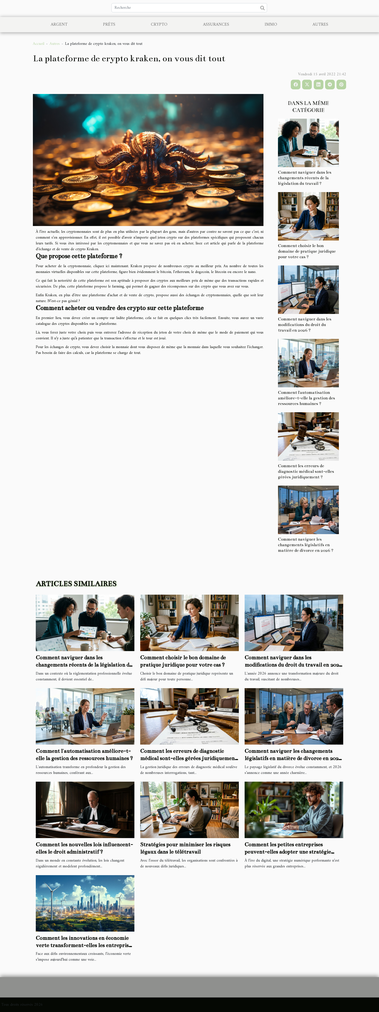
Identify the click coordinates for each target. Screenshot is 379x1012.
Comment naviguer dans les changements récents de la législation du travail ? (304, 178)
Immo (271, 24)
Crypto (159, 24)
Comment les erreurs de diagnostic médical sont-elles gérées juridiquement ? (306, 471)
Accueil (38, 43)
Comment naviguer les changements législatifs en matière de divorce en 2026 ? (305, 545)
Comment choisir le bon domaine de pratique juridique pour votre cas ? (307, 251)
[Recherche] (189, 7)
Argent (59, 24)
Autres (320, 24)
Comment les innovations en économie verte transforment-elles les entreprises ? (84, 945)
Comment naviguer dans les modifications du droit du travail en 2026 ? (304, 325)
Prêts (109, 24)
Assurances (216, 24)
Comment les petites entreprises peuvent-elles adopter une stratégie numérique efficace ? (288, 852)
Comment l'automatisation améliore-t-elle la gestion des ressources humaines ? (306, 398)
